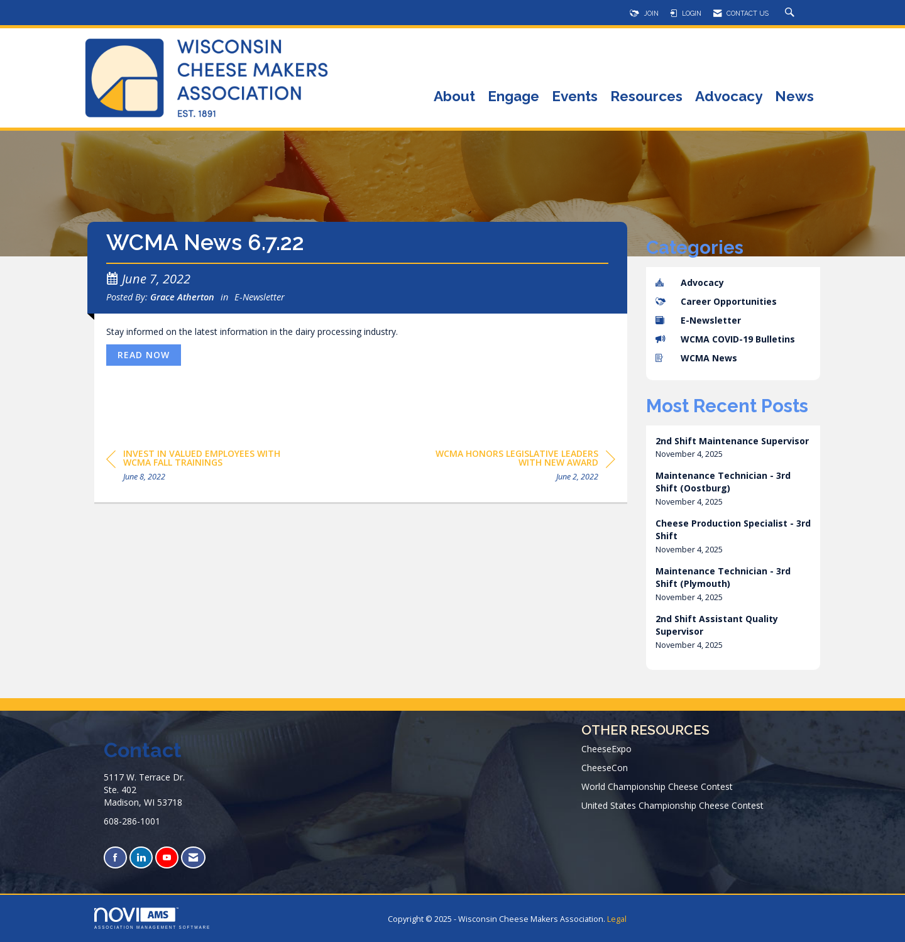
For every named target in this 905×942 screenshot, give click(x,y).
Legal (617, 919)
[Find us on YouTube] (166, 857)
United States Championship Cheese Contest (672, 805)
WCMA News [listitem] (696, 358)
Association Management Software (152, 918)
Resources (646, 97)
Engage (513, 97)
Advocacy (728, 97)
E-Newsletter (259, 296)
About (454, 97)
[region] (521, 467)
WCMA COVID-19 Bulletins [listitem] (725, 339)
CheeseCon (604, 768)
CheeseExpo (606, 749)
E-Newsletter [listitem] (698, 320)
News (794, 97)
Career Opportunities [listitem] (716, 301)
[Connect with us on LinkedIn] (141, 857)
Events (575, 97)
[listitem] (733, 448)
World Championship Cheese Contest (657, 786)
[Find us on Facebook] (115, 857)
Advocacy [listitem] (689, 282)
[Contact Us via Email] (193, 857)
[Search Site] (791, 13)
